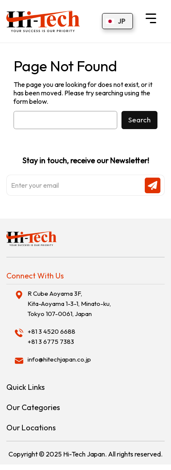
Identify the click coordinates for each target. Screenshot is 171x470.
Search (139, 119)
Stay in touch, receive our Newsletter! (85, 176)
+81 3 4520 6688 (51, 331)
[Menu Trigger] (151, 18)
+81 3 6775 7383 (51, 342)
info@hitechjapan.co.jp (59, 359)
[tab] (85, 276)
